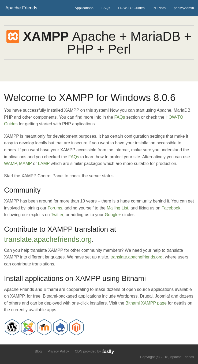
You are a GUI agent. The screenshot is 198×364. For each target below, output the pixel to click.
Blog (38, 351)
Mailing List (117, 208)
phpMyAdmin (184, 8)
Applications (84, 8)
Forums (55, 208)
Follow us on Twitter (7, 351)
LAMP (44, 163)
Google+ (113, 214)
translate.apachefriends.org (48, 239)
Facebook (171, 208)
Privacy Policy (58, 351)
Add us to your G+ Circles (26, 351)
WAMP (10, 163)
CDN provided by (95, 351)
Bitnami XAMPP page (146, 303)
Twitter (57, 214)
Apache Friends (21, 7)
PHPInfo (159, 8)
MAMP (25, 163)
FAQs (106, 8)
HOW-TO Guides (131, 8)
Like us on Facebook (16, 351)
